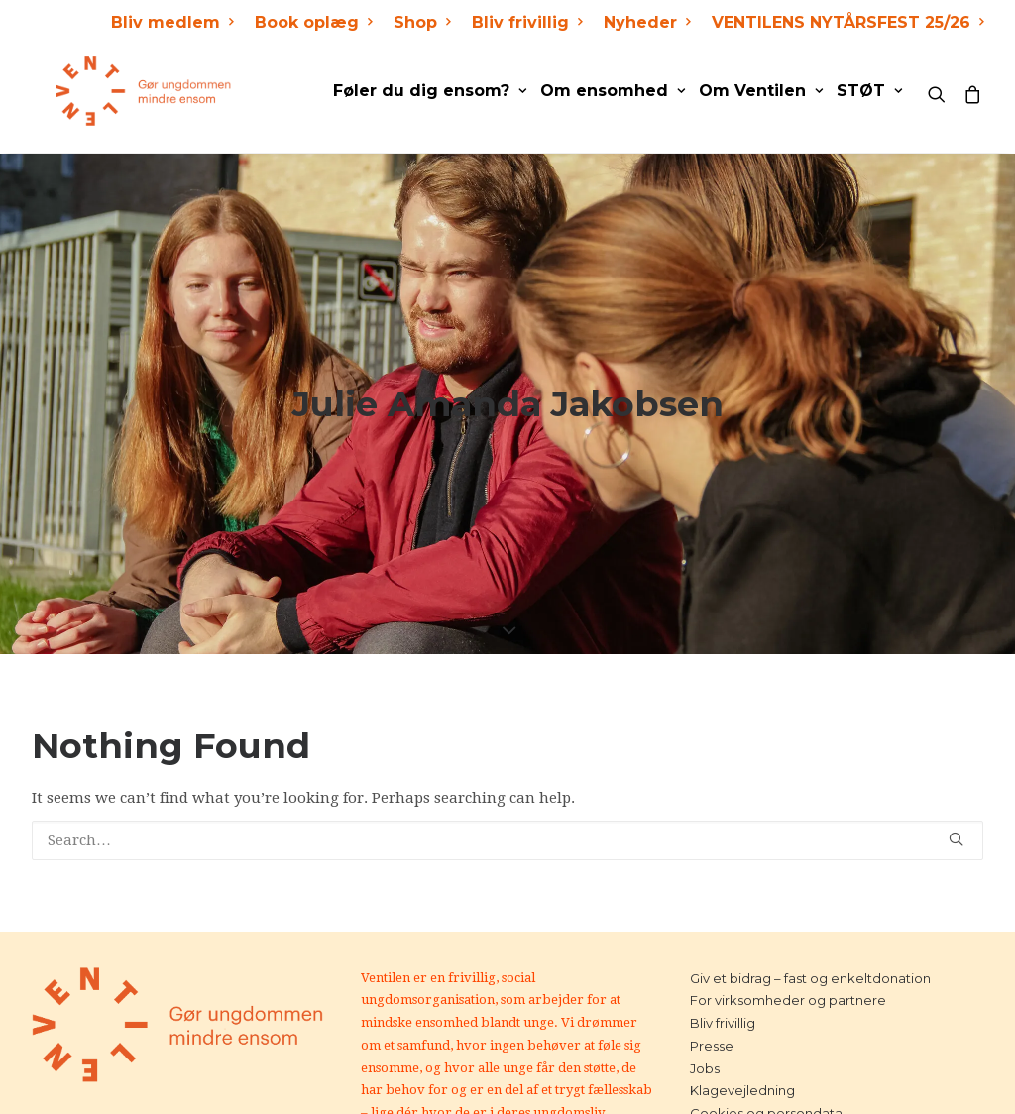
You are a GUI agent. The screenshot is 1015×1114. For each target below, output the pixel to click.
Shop (422, 22)
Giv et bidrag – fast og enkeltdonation (810, 911)
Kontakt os (724, 1091)
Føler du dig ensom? (429, 90)
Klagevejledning (742, 1023)
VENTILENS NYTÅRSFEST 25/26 (847, 22)
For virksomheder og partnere (788, 933)
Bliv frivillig (527, 22)
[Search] (941, 91)
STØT (869, 90)
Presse (711, 978)
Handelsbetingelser (753, 1068)
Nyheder (647, 22)
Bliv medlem (172, 22)
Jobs (705, 1001)
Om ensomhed (612, 90)
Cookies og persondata (766, 1046)
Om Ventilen (761, 90)
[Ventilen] (120, 91)
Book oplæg (313, 22)
